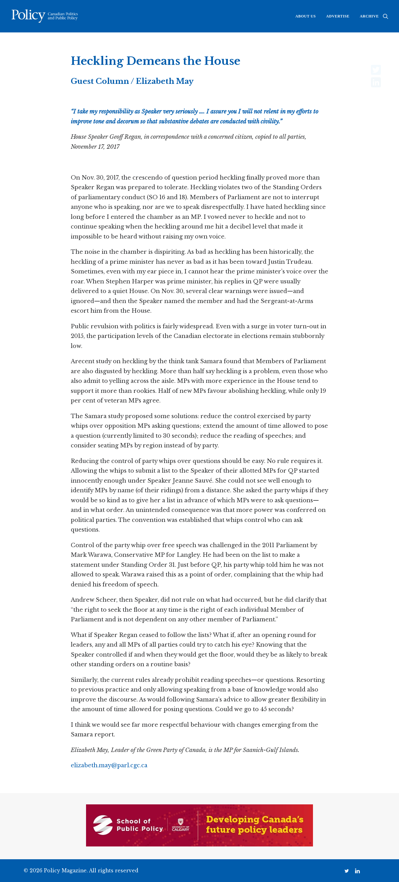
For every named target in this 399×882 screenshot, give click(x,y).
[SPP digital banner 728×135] (199, 844)
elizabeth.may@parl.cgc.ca (109, 765)
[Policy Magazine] (45, 16)
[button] (385, 16)
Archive (369, 16)
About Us (306, 16)
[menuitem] (305, 16)
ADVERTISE (337, 16)
